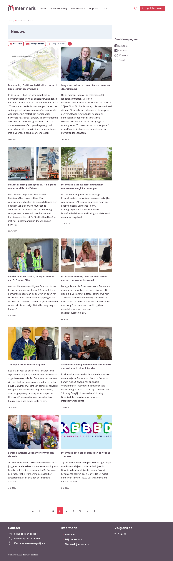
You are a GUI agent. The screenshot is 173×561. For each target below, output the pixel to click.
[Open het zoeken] (135, 8)
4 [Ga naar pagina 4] (46, 511)
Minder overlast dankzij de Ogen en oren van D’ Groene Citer (31, 278)
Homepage (11, 21)
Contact (105, 8)
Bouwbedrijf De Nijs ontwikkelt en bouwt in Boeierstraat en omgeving (33, 87)
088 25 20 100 (33, 538)
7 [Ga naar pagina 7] (66, 511)
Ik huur (43, 8)
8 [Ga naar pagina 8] (73, 511)
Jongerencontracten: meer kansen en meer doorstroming (85, 87)
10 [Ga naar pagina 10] (87, 511)
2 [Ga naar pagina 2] (33, 511)
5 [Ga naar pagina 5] (53, 511)
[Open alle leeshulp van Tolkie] (70, 44)
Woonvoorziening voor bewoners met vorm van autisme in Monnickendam (86, 366)
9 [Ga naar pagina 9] (80, 511)
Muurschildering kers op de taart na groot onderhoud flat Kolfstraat (32, 186)
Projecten (93, 8)
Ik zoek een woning (58, 8)
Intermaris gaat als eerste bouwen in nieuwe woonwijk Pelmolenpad (82, 186)
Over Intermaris (78, 8)
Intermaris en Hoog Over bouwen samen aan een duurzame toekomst (84, 278)
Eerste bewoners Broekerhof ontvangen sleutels (31, 455)
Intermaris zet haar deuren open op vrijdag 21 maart (85, 455)
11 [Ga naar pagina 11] (93, 511)
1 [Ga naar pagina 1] (26, 511)
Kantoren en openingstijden (29, 543)
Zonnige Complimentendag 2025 (26, 365)
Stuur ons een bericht (26, 533)
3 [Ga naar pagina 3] (39, 511)
